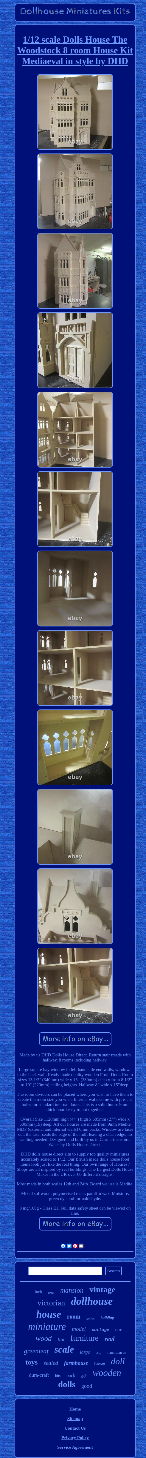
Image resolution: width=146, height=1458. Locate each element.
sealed (51, 1363)
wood (43, 1338)
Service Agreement (75, 1447)
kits (57, 1376)
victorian (51, 1303)
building (107, 1317)
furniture (84, 1337)
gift (83, 1375)
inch (38, 1292)
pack (70, 1375)
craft (51, 1292)
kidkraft (99, 1364)
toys (31, 1362)
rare (118, 1329)
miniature (47, 1326)
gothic (90, 1318)
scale (64, 1349)
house (48, 1314)
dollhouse (92, 1301)
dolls (66, 1384)
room (73, 1316)
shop (98, 1353)
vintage (102, 1289)
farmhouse (76, 1363)
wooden (106, 1373)
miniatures (116, 1352)
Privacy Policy (75, 1437)
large (85, 1352)
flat (61, 1339)
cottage (100, 1330)
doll (118, 1361)
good (86, 1386)
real (110, 1338)
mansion (71, 1290)
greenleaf (36, 1351)
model (79, 1329)
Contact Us (75, 1428)
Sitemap (75, 1418)
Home (75, 1409)
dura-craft (39, 1375)
